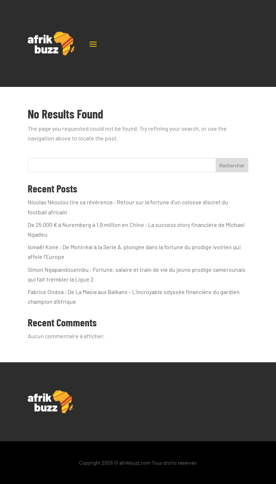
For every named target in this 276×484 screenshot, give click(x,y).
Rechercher (231, 165)
